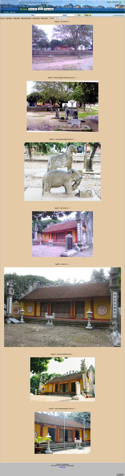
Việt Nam (9, 18)
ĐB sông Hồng (26, 18)
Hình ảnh (32, 9)
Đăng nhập (49, 9)
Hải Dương (36, 18)
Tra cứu (6, 12)
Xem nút (12, 12)
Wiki (40, 9)
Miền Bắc (17, 18)
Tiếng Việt (115, 2)
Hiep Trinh (66, 464)
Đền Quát (44, 18)
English (109, 2)
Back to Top (120, 474)
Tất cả (2, 18)
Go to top (71, 465)
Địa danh (23, 9)
